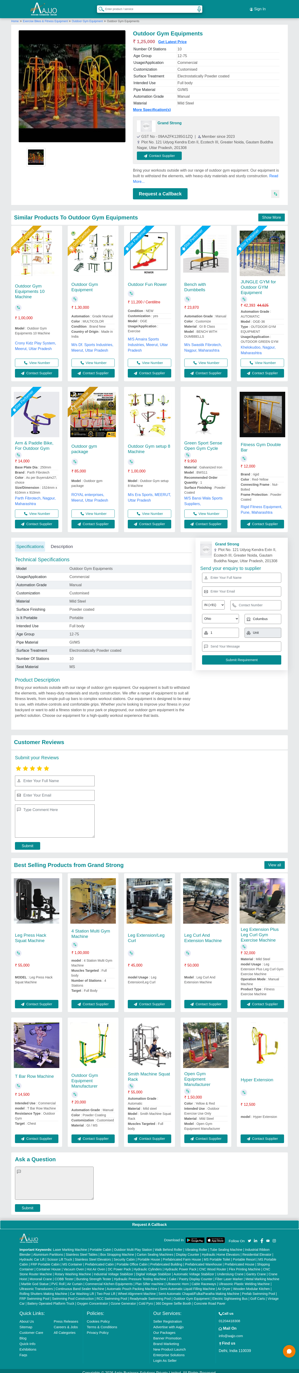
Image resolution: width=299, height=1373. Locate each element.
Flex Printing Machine (244, 1265)
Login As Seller (165, 1357)
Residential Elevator (257, 1250)
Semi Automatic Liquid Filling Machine (187, 1285)
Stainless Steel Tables (82, 1250)
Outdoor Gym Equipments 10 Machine (30, 287)
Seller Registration (167, 1317)
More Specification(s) (152, 105)
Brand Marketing (166, 1340)
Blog (22, 1334)
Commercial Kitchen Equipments (109, 1280)
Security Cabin (124, 1255)
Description (62, 542)
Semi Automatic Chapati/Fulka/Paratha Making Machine (198, 1290)
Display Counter (187, 1250)
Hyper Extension (257, 1075)
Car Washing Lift (82, 1290)
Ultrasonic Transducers (36, 1285)
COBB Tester (64, 1275)
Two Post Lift (105, 1290)
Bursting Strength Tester (93, 1275)
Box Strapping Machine (117, 1250)
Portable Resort (244, 1255)
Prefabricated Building (166, 1260)
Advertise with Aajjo (168, 1323)
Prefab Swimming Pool (258, 1290)
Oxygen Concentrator (92, 1299)
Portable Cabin (100, 1246)
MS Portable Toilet (217, 1255)
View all (274, 861)
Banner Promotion (167, 1334)
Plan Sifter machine (149, 1280)
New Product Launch (169, 1345)
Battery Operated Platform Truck (50, 1299)
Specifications (30, 542)
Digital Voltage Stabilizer (153, 1270)
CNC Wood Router (212, 1265)
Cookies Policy (98, 1317)
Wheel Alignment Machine (137, 1290)
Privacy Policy (98, 1329)
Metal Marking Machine (262, 1275)
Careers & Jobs (66, 1323)
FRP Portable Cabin (45, 1260)
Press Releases (66, 1317)
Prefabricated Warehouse (203, 1260)
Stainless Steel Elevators (93, 1255)
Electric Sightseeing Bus (230, 1295)
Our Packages (164, 1329)
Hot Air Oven (96, 1265)
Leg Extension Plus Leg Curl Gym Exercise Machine (260, 930)
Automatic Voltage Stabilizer (194, 1270)
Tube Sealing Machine (226, 1246)
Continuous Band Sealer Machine (80, 1285)
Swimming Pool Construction (73, 1295)
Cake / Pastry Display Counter (191, 1275)
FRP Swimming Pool (34, 1295)
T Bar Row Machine (34, 1072)
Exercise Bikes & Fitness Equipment (46, 17)
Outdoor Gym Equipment (87, 17)
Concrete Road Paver (209, 1299)
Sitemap (25, 1323)
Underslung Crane (230, 1270)
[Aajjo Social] (249, 1236)
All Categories (64, 1329)
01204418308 (229, 1317)
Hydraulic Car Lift (31, 1255)
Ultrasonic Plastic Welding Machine (244, 1280)
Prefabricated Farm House (182, 1255)
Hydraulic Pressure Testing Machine (140, 1275)
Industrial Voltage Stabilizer (113, 1270)
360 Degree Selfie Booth (173, 1299)
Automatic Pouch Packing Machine (132, 1285)
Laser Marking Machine (70, 1246)
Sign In (258, 7)
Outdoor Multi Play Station (133, 1246)
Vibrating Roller (196, 1246)
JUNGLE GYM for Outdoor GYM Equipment (258, 283)
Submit (27, 842)
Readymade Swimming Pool (150, 1295)
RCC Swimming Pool (111, 1295)
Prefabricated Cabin (99, 1260)
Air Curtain (74, 1280)
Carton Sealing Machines (155, 1250)
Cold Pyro (146, 1299)
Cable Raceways (204, 1280)
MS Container (72, 1260)
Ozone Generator (123, 1299)
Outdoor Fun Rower (147, 280)
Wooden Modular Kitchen (251, 1285)
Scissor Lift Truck (59, 1255)
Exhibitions (27, 1345)
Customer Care (31, 1329)
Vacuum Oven (74, 1265)
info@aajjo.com (231, 1332)
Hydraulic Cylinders (148, 1265)
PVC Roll (58, 1280)
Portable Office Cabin (132, 1260)
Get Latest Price (172, 38)
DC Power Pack (119, 1265)
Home (15, 17)
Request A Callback (149, 1220)
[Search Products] (99, 6)
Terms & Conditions (102, 1323)
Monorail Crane (41, 1275)
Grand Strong (169, 119)
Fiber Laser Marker (229, 1275)
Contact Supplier (163, 151)
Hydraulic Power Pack (180, 1265)
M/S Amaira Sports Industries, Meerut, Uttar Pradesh (148, 340)
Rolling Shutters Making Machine (43, 1290)
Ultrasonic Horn (177, 1280)
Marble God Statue (35, 1280)
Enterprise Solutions (169, 1351)
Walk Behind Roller (168, 1246)
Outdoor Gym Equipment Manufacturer (84, 1076)
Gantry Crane (256, 1270)
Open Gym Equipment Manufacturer (197, 1075)
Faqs (23, 1351)
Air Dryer (223, 1285)
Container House (48, 1265)
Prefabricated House (239, 1260)
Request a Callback (160, 189)
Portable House (149, 1255)
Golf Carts (257, 1295)
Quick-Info (27, 1340)
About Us (26, 1317)
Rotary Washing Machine (73, 1270)
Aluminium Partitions (48, 1250)
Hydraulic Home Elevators (221, 1250)
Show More (271, 213)
